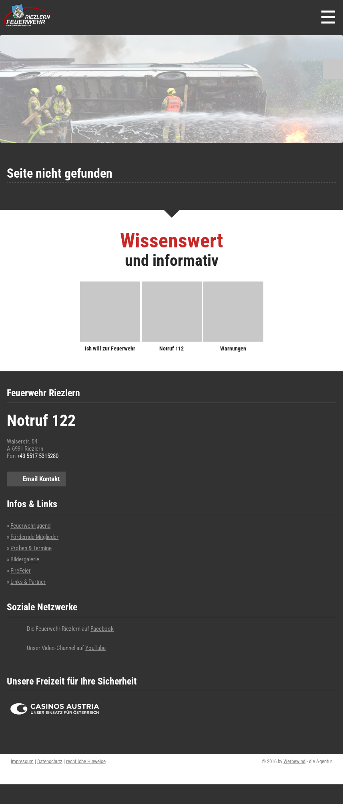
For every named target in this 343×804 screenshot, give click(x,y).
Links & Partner (28, 581)
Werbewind (294, 761)
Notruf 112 (171, 348)
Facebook (102, 628)
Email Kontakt (41, 479)
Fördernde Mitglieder (34, 537)
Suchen (333, 69)
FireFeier (20, 570)
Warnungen (233, 348)
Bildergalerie (24, 559)
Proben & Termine (31, 548)
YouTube (95, 648)
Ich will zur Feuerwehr (110, 348)
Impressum (22, 761)
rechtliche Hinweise (86, 761)
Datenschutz (49, 761)
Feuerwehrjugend (30, 525)
